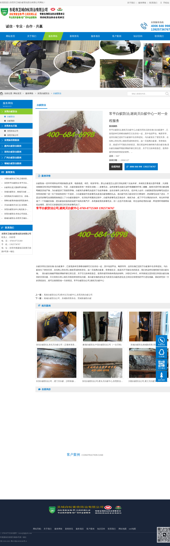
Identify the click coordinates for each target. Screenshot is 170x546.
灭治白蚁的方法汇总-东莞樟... (16, 205)
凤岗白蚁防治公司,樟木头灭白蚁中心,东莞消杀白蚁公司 (68, 295)
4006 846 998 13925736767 (141, 166)
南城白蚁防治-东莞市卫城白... (16, 218)
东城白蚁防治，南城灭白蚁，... (17, 192)
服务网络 (142, 2)
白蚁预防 (9, 121)
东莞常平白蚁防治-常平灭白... (16, 183)
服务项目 (95, 36)
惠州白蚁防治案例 (12, 146)
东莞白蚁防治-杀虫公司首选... (16, 214)
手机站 (165, 2)
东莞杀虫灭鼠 (10, 126)
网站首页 (10, 36)
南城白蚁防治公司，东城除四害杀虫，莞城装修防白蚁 (68, 298)
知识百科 (138, 36)
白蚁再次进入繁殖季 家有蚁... (16, 187)
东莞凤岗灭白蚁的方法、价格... (17, 196)
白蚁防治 (60, 93)
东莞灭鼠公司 (11, 135)
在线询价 (115, 166)
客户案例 (116, 36)
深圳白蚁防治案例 (12, 152)
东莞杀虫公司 (11, 131)
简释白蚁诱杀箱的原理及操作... (17, 201)
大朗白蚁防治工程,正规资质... (16, 179)
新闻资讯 (74, 36)
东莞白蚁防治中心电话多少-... (16, 209)
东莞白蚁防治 (46, 93)
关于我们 (131, 2)
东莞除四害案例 (11, 140)
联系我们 (153, 2)
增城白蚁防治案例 (12, 163)
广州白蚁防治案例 (12, 158)
